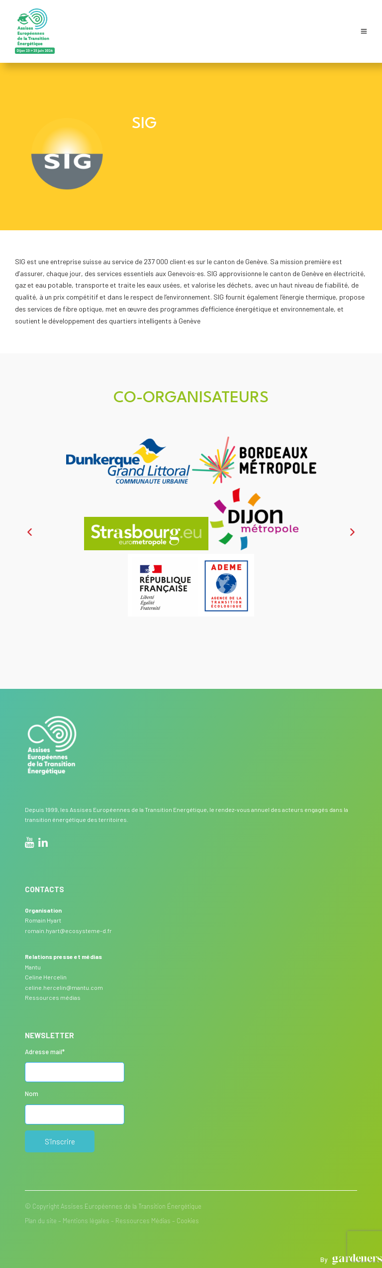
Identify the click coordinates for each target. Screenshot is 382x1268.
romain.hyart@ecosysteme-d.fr (68, 930)
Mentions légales (86, 1221)
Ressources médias (53, 997)
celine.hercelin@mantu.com (64, 987)
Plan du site (41, 1221)
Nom (31, 1094)
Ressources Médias (143, 1221)
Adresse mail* (45, 1052)
